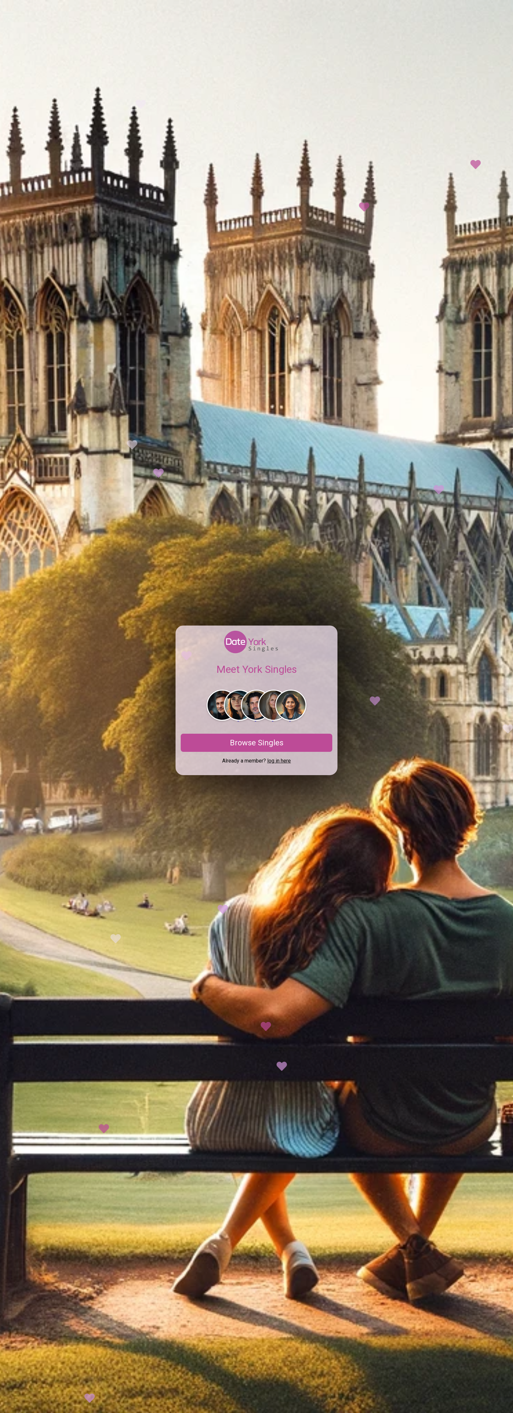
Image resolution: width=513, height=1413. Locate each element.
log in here (279, 761)
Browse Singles (256, 742)
